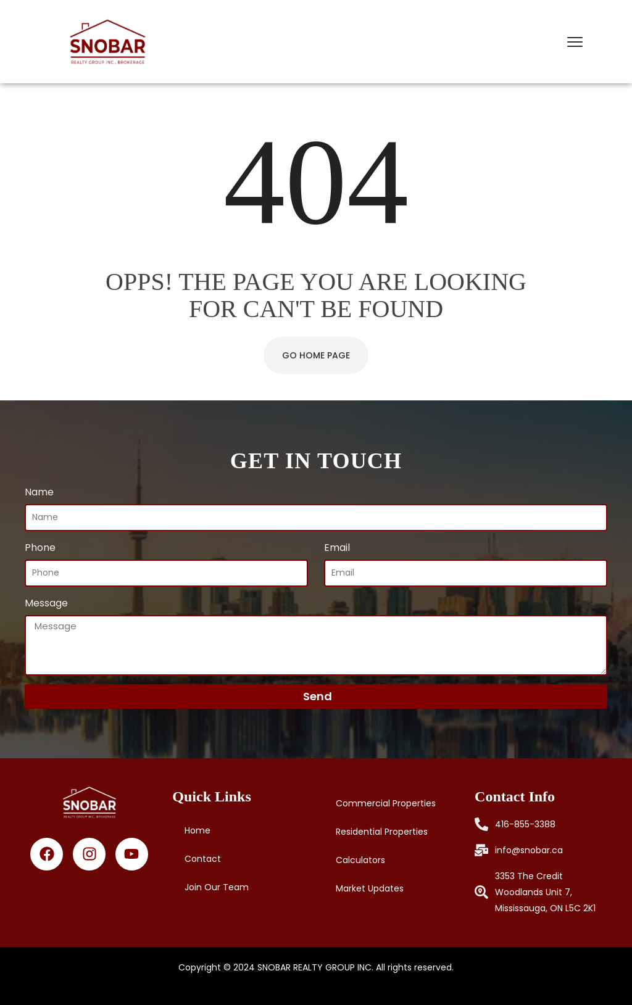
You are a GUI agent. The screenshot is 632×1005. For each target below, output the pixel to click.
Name (39, 492)
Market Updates (370, 888)
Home (197, 830)
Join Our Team (217, 887)
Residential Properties (382, 831)
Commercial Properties (386, 803)
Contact (203, 859)
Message (46, 603)
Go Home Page (316, 355)
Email (337, 547)
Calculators (360, 860)
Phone (40, 547)
